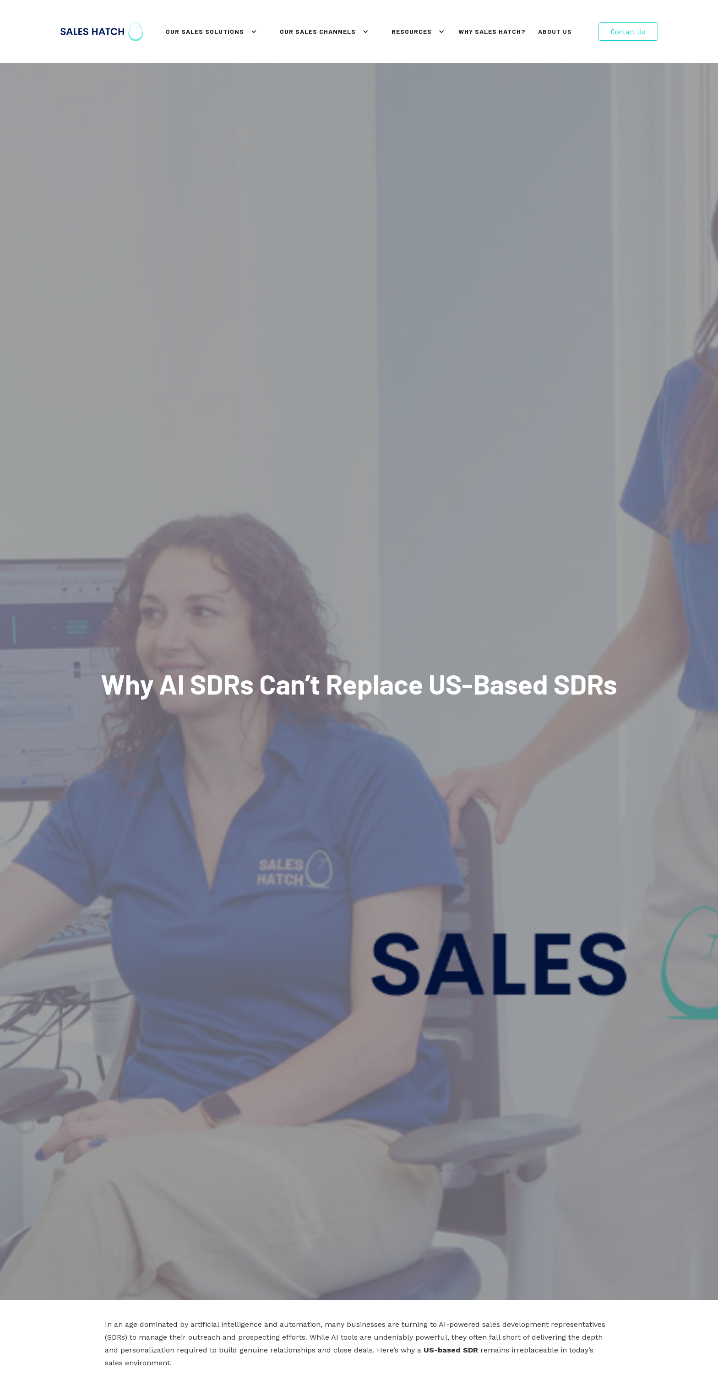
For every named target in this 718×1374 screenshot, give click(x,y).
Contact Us (628, 31)
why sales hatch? (491, 31)
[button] (209, 31)
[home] (101, 31)
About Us (555, 31)
